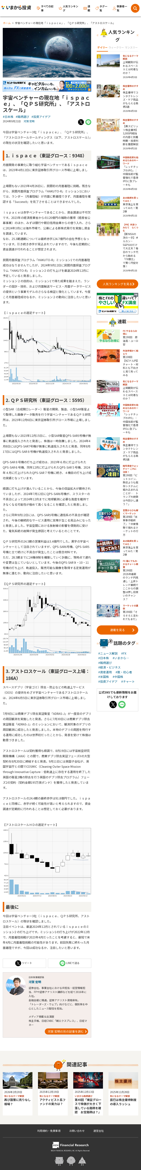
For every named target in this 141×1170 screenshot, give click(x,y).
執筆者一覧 (120, 8)
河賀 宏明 (29, 121)
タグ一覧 (101, 8)
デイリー (102, 47)
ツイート (23, 963)
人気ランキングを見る (119, 283)
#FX (123, 653)
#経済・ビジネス (109, 667)
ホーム (7, 23)
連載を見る (122, 629)
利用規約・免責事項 (48, 1131)
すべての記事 (45, 8)
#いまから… (121, 658)
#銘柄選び (22, 116)
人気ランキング (68, 8)
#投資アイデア (41, 116)
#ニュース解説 (108, 653)
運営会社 (98, 1131)
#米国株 (103, 676)
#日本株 (8, 116)
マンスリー (131, 47)
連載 (87, 8)
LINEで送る (69, 963)
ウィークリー (116, 47)
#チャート (128, 681)
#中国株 (118, 676)
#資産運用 (105, 672)
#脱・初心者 (123, 672)
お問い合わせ (77, 1131)
